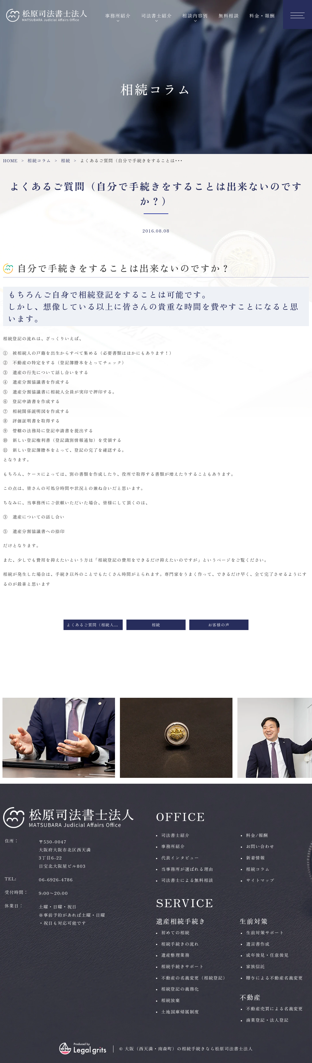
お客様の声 (219, 625)
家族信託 (255, 966)
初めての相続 (175, 932)
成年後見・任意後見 (267, 955)
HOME (10, 160)
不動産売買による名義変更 (274, 1008)
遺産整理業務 (175, 955)
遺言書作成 (258, 944)
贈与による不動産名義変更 (274, 978)
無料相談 (228, 15)
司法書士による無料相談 (187, 880)
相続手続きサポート (182, 966)
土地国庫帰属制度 (180, 1011)
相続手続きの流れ (180, 944)
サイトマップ (260, 880)
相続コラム (39, 160)
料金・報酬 (262, 15)
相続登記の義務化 (180, 989)
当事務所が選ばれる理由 (187, 869)
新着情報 (255, 858)
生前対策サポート (265, 932)
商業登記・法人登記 (267, 1020)
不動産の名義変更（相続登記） (194, 978)
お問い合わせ (260, 846)
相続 (65, 160)
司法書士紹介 (156, 15)
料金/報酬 (257, 835)
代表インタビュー (180, 858)
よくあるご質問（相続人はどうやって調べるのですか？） (95, 625)
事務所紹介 (118, 15)
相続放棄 (170, 1000)
